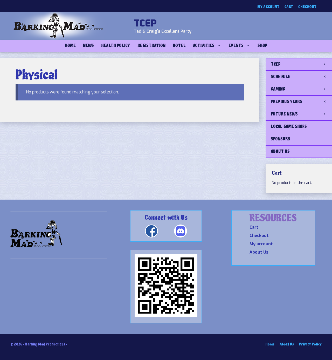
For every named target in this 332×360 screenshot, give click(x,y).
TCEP (145, 23)
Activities (209, 46)
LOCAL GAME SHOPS (289, 126)
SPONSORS (280, 139)
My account (268, 6)
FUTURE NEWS (301, 114)
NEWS (88, 45)
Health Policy (115, 45)
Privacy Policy (310, 344)
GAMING (301, 89)
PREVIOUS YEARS (301, 102)
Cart (289, 6)
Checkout (307, 6)
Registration (151, 45)
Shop (262, 45)
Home (70, 45)
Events (241, 46)
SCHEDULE (301, 77)
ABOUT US (280, 151)
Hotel (179, 45)
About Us (259, 252)
